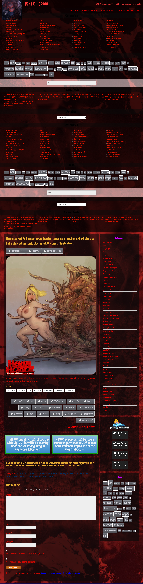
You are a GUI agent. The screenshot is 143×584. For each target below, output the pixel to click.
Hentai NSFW (73, 11)
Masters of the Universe (115, 32)
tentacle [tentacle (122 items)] (132, 68)
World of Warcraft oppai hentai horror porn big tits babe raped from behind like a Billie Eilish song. (19, 95)
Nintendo (43, 36)
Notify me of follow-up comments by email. (25, 550)
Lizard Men (77, 30)
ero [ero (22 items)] (85, 63)
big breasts (59, 398)
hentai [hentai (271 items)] (19, 68)
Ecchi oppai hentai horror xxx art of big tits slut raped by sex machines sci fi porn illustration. (21, 102)
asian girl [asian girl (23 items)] (18, 63)
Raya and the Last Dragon (15, 40)
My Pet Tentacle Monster (90, 582)
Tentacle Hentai (79, 43)
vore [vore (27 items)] (32, 73)
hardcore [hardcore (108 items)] (9, 68)
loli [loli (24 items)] (54, 68)
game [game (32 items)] (112, 63)
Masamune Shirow (80, 32)
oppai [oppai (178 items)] (90, 68)
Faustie (8, 27)
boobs (89, 398)
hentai (71, 404)
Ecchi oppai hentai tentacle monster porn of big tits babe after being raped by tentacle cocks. (88, 95)
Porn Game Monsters (118, 11)
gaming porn (44, 27)
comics (41, 404)
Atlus (42, 21)
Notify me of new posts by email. (20, 558)
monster (17, 410)
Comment (11, 491)
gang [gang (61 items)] (124, 62)
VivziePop (9, 45)
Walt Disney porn (12, 47)
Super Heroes (44, 43)
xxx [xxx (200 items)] (51, 73)
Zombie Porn (44, 49)
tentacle (72, 410)
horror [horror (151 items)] (29, 68)
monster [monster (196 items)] (73, 68)
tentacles (88, 410)
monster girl (44, 34)
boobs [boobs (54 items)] (51, 62)
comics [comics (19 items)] (78, 63)
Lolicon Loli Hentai (103, 11)
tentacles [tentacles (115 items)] (9, 73)
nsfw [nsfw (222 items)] (83, 68)
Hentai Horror (36, 3)
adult (19, 398)
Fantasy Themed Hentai (115, 25)
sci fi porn (77, 40)
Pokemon (9, 38)
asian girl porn (11, 21)
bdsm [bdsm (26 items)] (28, 63)
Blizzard (110, 21)
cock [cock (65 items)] (73, 62)
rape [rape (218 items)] (108, 68)
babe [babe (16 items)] (24, 63)
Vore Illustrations (113, 45)
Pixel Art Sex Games (133, 11)
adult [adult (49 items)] (6, 63)
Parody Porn (78, 36)
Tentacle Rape (112, 43)
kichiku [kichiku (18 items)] (50, 68)
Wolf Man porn (112, 47)
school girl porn (46, 40)
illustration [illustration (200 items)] (40, 68)
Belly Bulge (78, 21)
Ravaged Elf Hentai (114, 38)
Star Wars (9, 43)
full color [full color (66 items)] (105, 62)
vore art (77, 45)
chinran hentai (45, 23)
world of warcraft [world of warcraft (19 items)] (39, 73)
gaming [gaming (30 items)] (118, 63)
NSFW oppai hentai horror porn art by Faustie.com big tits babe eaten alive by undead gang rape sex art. (121, 95)
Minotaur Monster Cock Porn (16, 34)
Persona (110, 36)
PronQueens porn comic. (132, 582)
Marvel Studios (45, 32)
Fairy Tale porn (79, 25)
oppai (45, 410)
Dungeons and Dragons (14, 25)
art (31, 398)
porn (58, 410)
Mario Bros (10, 32)
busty (26, 404)
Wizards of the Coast (81, 47)
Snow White (111, 40)
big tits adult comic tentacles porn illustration (46, 375)
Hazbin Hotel (44, 30)
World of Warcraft (13, 49)
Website (9, 538)
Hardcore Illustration (14, 30)
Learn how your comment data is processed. (61, 570)
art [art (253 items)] (12, 62)
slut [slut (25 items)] (125, 68)
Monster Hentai (79, 34)
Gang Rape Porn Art (80, 27)
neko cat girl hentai (13, 36)
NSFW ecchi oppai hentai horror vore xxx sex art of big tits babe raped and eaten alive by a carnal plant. (54, 95)
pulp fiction (78, 38)
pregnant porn (45, 38)
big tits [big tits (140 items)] (43, 62)
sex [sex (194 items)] (121, 68)
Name (9, 521)
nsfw (32, 410)
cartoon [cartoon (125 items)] (65, 62)
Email (9, 529)
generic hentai (112, 27)
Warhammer (44, 47)
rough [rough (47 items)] (115, 68)
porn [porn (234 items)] (101, 68)
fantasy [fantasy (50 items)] (97, 63)
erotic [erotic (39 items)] (90, 63)
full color (56, 404)
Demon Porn (78, 23)
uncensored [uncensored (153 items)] (22, 73)
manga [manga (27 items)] (65, 68)
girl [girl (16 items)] (128, 63)
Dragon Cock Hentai (114, 23)
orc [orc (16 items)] (96, 68)
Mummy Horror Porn (114, 34)
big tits (75, 398)
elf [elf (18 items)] (82, 63)
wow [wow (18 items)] (47, 73)
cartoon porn (11, 23)
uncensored (87, 417)
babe (43, 398)
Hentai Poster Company (87, 11)
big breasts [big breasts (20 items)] (34, 63)
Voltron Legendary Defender (50, 45)
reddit (91, 423)
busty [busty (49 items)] (57, 63)
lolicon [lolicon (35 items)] (59, 68)
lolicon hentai (112, 30)
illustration (87, 404)
